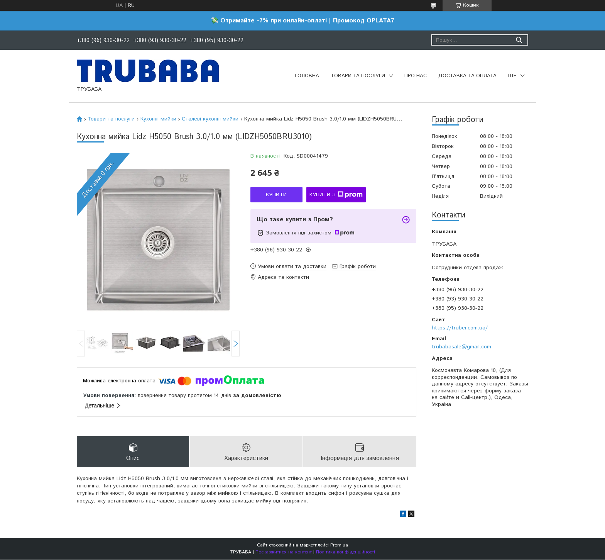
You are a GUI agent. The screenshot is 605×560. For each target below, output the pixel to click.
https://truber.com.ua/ (460, 328)
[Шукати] (518, 40)
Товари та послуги (358, 76)
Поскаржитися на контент (283, 552)
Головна (307, 76)
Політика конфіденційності (345, 552)
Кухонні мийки (158, 119)
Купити (276, 195)
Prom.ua (339, 545)
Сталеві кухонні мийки (210, 119)
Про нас (415, 76)
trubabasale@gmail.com (461, 347)
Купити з (336, 195)
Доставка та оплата (467, 76)
